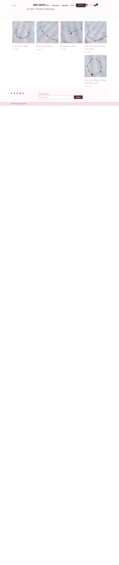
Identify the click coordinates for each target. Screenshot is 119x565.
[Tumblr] (14, 93)
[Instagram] (20, 93)
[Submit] (78, 97)
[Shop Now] (81, 5)
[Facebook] (11, 93)
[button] (96, 4)
